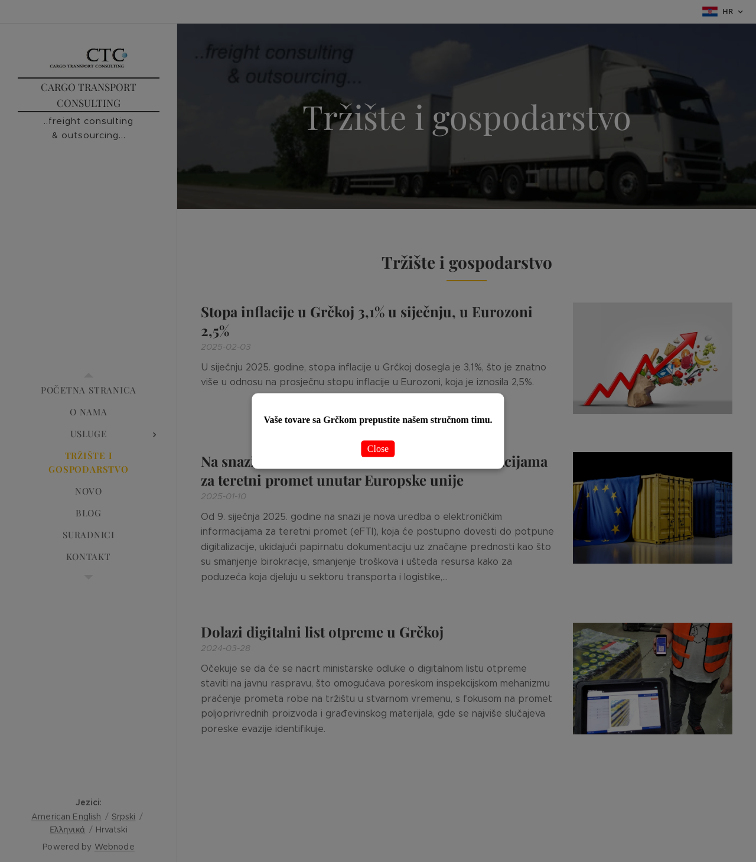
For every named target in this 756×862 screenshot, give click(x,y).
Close (378, 449)
